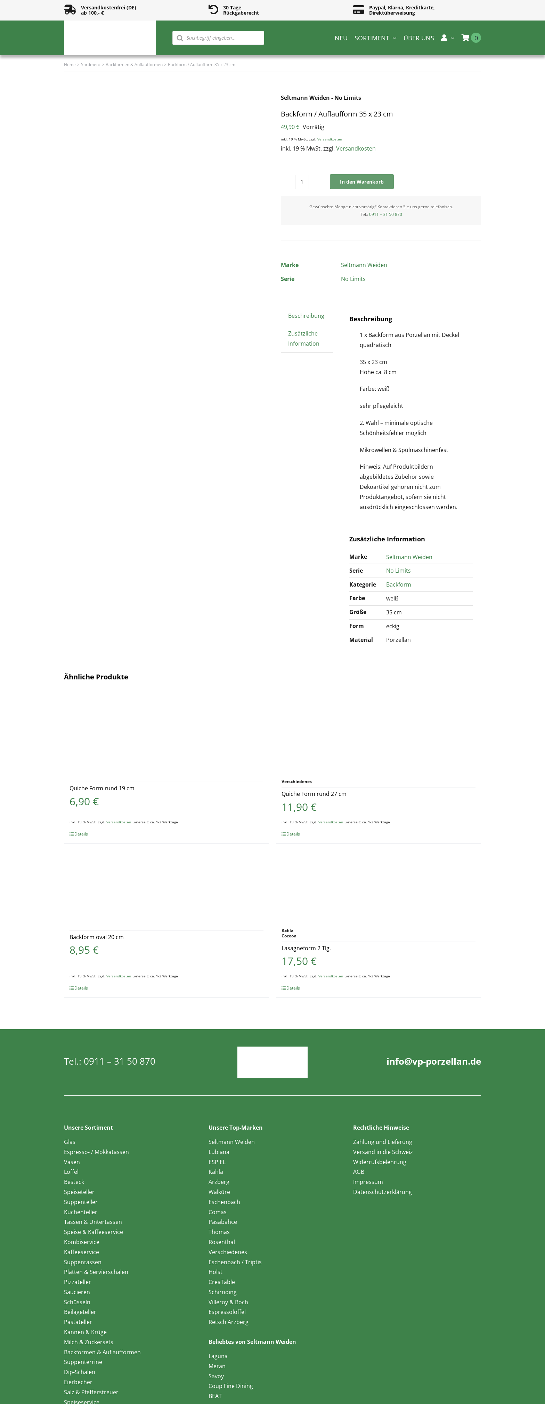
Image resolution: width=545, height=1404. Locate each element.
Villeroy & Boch (228, 1302)
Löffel (71, 1172)
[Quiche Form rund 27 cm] (378, 737)
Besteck (74, 1182)
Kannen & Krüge (85, 1332)
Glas (69, 1142)
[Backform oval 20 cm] (166, 886)
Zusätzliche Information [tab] (303, 338)
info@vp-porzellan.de (434, 1061)
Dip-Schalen (79, 1372)
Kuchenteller (80, 1212)
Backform (398, 584)
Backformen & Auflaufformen (102, 1352)
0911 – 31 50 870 (385, 214)
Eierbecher (78, 1382)
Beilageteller (80, 1312)
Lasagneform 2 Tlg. (306, 948)
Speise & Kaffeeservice (93, 1232)
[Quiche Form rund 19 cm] (166, 737)
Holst (215, 1272)
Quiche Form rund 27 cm (314, 794)
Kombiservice (81, 1242)
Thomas (219, 1232)
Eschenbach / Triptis (235, 1262)
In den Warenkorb (362, 181)
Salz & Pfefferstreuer (91, 1392)
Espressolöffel (227, 1312)
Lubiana (219, 1152)
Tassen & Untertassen (93, 1222)
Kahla (216, 1172)
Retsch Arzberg (229, 1322)
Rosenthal (222, 1242)
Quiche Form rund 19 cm (102, 788)
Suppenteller (81, 1202)
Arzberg (219, 1182)
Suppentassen (82, 1262)
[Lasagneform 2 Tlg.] (378, 886)
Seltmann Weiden (364, 265)
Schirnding (223, 1292)
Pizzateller (77, 1282)
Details (81, 834)
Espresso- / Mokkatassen (96, 1152)
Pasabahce (223, 1222)
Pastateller (78, 1322)
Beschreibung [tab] (306, 316)
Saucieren (77, 1292)
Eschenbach (224, 1202)
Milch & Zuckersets (88, 1342)
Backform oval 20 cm (97, 937)
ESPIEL (217, 1162)
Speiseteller (79, 1192)
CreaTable (222, 1282)
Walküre (219, 1192)
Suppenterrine (83, 1362)
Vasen (72, 1162)
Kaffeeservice (81, 1252)
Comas (218, 1212)
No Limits (353, 279)
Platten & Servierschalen (96, 1272)
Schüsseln (77, 1302)
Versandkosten (329, 139)
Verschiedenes (228, 1252)
